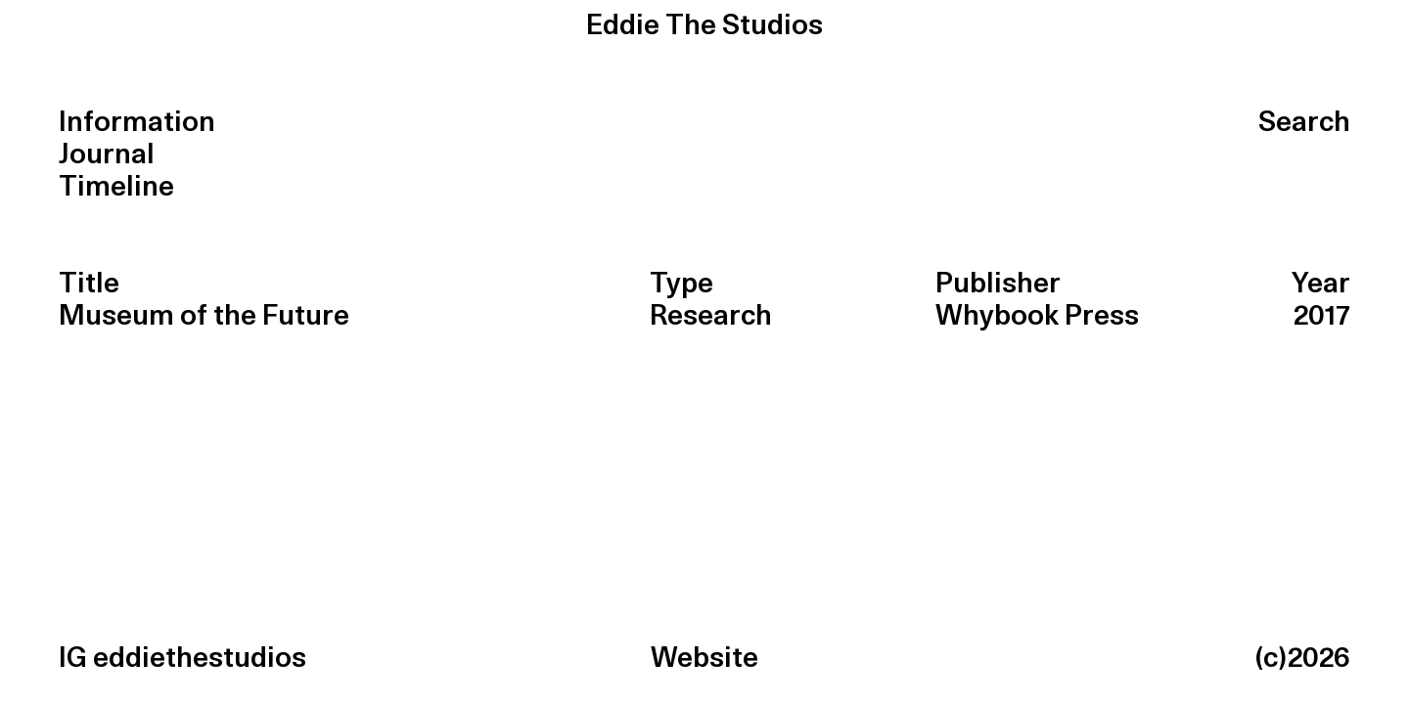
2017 (1322, 316)
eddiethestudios (199, 658)
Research (711, 316)
